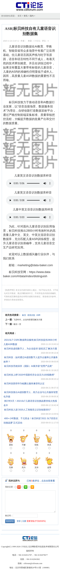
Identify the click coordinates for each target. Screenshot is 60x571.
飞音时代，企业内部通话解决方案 (27, 320)
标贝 (24, 315)
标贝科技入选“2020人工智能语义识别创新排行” (27, 409)
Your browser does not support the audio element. (30, 183)
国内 (32, 16)
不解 (24, 447)
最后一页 (17, 324)
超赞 (49, 469)
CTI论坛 (37, 41)
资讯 (26, 16)
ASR (38, 315)
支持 (36, 469)
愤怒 (36, 447)
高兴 (24, 469)
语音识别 (31, 315)
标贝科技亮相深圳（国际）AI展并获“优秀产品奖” (28, 366)
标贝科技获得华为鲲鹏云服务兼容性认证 (24, 383)
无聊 (11, 469)
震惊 (11, 447)
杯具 (49, 447)
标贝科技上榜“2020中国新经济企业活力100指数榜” (29, 374)
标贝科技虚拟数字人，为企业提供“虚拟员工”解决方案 (30, 348)
